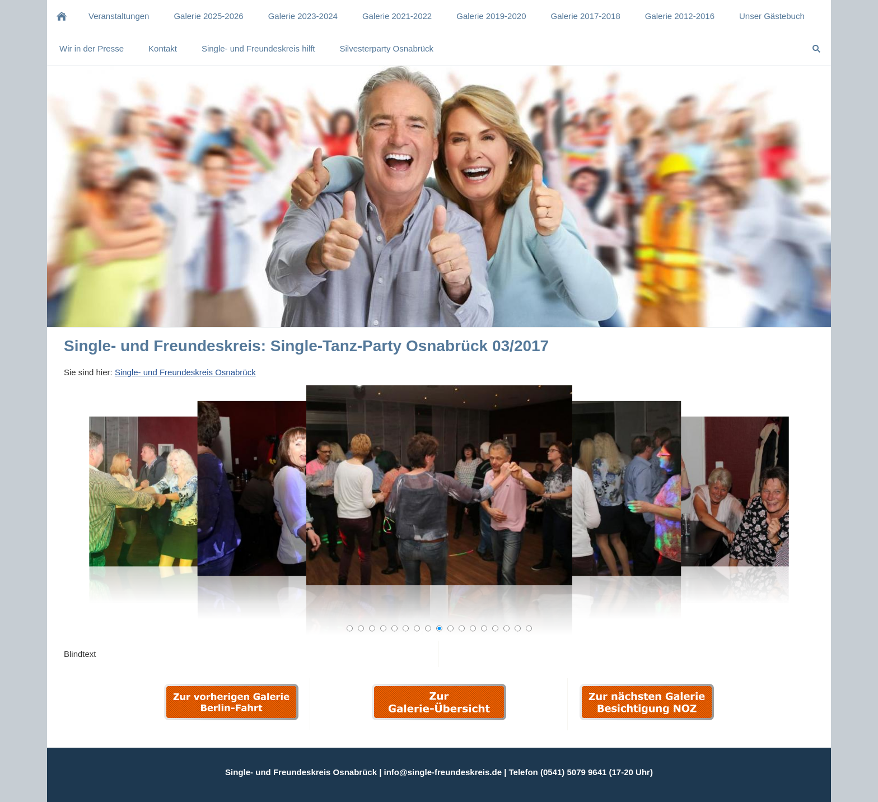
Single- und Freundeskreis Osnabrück (185, 372)
